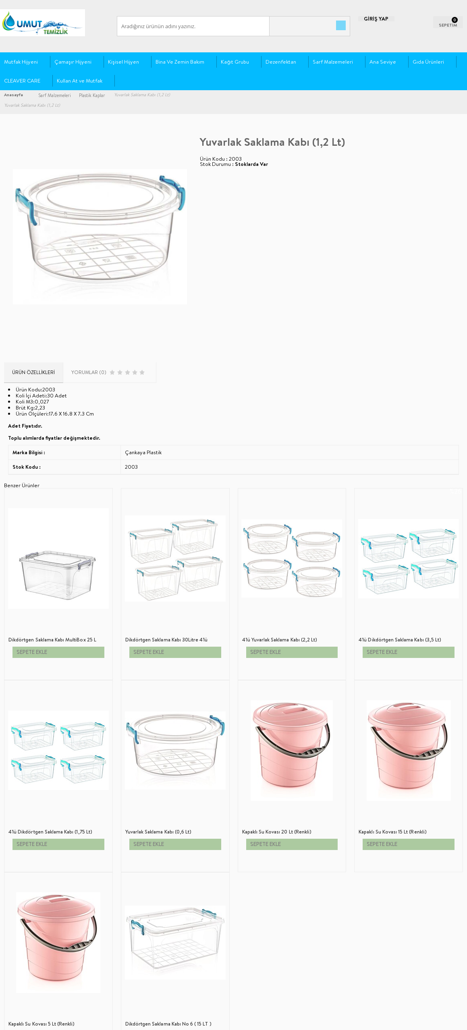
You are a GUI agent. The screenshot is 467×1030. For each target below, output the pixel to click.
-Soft (194, 1019)
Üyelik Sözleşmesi (22, 880)
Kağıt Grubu (235, 63)
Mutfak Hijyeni (21, 63)
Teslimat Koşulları (22, 868)
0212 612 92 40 (267, 886)
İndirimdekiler (97, 892)
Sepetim (90, 917)
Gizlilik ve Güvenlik (24, 917)
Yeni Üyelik (171, 868)
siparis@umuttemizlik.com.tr (284, 899)
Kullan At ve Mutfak (79, 82)
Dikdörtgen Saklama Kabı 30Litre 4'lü (47, 705)
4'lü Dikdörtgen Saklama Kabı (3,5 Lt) (282, 705)
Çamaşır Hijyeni (72, 63)
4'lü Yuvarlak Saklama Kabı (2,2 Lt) (161, 705)
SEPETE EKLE (34, 718)
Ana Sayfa (92, 868)
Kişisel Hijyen (123, 63)
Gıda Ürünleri (428, 63)
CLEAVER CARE (22, 82)
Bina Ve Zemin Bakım (180, 63)
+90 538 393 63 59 (311, 886)
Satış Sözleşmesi (20, 892)
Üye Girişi (170, 880)
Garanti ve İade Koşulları (29, 905)
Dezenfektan (281, 63)
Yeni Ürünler (95, 880)
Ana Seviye (382, 63)
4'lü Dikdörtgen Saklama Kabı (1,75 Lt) (399, 705)
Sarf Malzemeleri (333, 63)
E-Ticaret (212, 1019)
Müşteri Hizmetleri (101, 905)
